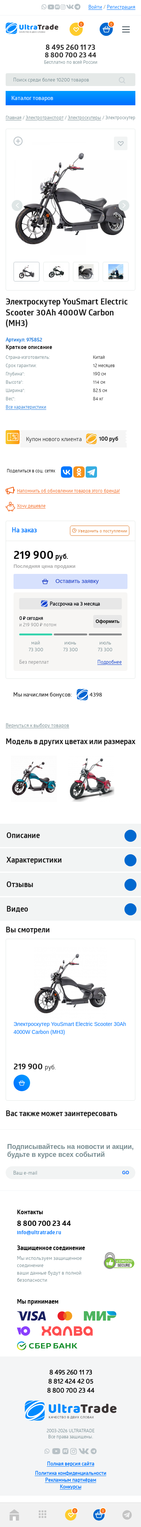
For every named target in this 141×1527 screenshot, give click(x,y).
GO (125, 1172)
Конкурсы (70, 1486)
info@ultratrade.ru (39, 1232)
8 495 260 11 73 (70, 47)
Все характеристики (26, 407)
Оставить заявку (70, 581)
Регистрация (121, 6)
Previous (17, 205)
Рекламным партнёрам (70, 1479)
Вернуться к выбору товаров (37, 725)
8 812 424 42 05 (70, 1381)
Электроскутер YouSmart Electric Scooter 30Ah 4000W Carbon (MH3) (70, 1028)
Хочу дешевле (31, 506)
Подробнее (109, 661)
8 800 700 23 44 (70, 55)
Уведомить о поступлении (99, 531)
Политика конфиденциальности (70, 1473)
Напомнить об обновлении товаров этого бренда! (68, 490)
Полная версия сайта (70, 1463)
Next (123, 205)
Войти (95, 6)
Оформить (108, 621)
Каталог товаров (32, 98)
